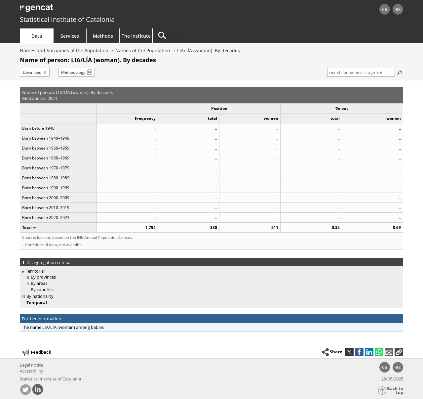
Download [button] (32, 72)
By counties (42, 289)
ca (385, 9)
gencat (96, 10)
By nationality (40, 296)
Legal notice (31, 365)
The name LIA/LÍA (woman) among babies (63, 327)
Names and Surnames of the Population (64, 50)
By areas (39, 283)
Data (36, 36)
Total (27, 227)
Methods (103, 36)
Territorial (35, 271)
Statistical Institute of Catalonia (67, 19)
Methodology (73, 72)
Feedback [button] (36, 352)
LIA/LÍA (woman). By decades (208, 50)
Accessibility (31, 371)
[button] (399, 352)
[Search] (209, 35)
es (398, 9)
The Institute (136, 36)
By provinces (43, 277)
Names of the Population (142, 50)
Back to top (395, 390)
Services (69, 36)
